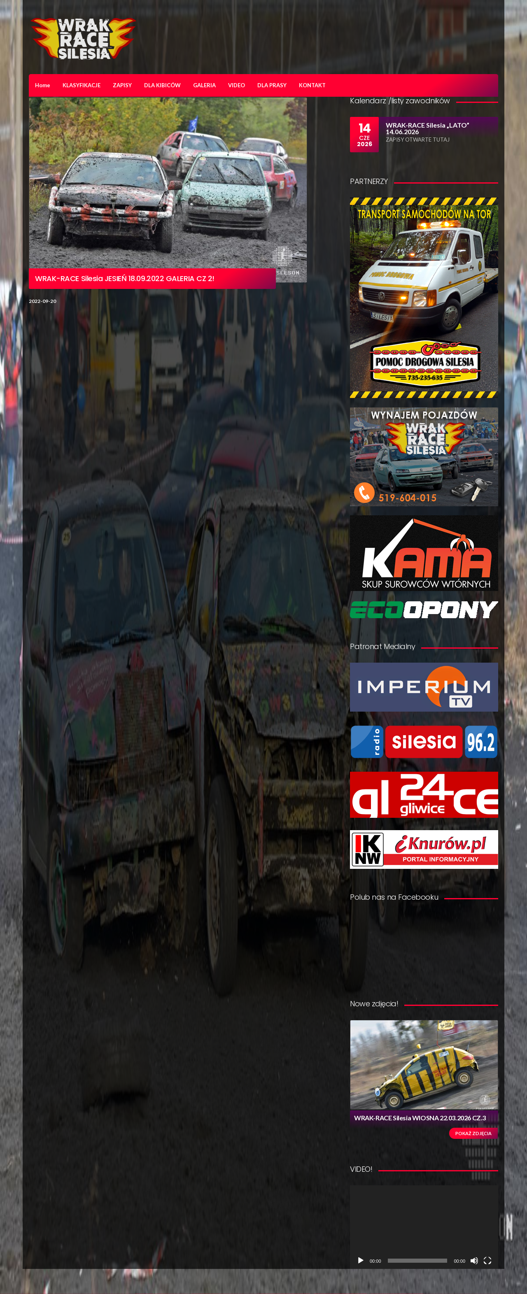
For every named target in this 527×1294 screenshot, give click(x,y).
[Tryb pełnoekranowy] (487, 1261)
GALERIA (204, 85)
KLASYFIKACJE (81, 85)
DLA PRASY (272, 85)
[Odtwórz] (361, 1261)
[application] (424, 1227)
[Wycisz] (474, 1261)
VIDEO (236, 85)
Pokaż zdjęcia (473, 1133)
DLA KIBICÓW (162, 85)
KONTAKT (312, 85)
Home (42, 85)
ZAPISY (122, 85)
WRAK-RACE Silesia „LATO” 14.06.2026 (427, 128)
